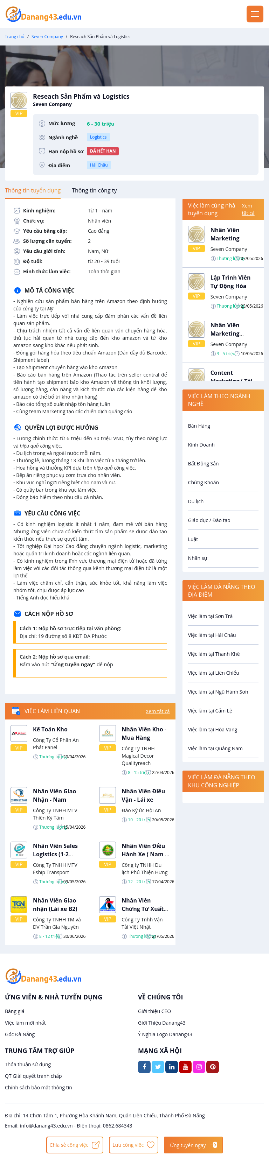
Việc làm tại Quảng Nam (215, 748)
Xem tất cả (158, 711)
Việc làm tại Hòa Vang (212, 729)
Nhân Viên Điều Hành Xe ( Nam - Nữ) (144, 854)
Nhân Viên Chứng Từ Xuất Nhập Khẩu (143, 909)
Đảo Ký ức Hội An (141, 810)
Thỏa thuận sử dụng (28, 1064)
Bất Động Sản (203, 463)
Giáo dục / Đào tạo (209, 520)
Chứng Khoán (203, 482)
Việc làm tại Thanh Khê (214, 654)
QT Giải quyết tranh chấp (33, 1076)
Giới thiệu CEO (154, 1011)
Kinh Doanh (201, 444)
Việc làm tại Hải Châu (212, 635)
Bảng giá (15, 1011)
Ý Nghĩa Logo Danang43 (165, 1034)
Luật (193, 539)
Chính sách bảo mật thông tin (38, 1087)
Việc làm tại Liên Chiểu (213, 672)
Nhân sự (197, 558)
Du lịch (196, 501)
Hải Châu (99, 165)
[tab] (33, 190)
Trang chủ (15, 37)
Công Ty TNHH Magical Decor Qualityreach (138, 755)
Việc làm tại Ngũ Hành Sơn (218, 691)
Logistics (98, 137)
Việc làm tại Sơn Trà (210, 616)
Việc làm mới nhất (25, 1022)
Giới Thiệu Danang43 (162, 1022)
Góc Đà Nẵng (20, 1034)
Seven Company (47, 37)
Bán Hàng (199, 425)
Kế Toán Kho (50, 729)
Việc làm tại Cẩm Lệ (210, 710)
